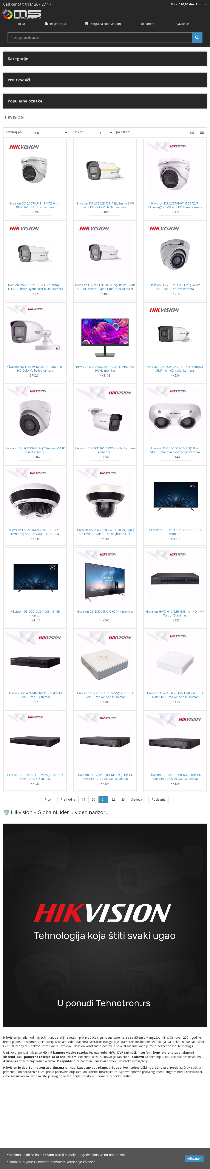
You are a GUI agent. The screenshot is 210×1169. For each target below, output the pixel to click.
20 (93, 799)
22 (113, 799)
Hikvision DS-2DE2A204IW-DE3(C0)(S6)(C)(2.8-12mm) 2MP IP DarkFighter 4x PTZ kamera (105, 534)
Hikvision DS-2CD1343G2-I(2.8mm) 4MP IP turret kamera (35, 450)
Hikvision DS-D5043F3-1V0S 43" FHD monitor (175, 532)
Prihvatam (194, 1158)
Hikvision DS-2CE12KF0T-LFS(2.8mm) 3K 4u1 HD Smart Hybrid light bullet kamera (35, 287)
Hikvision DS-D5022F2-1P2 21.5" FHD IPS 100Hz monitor (105, 368)
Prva (48, 799)
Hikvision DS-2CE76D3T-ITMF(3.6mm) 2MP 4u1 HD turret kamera (175, 287)
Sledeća (136, 799)
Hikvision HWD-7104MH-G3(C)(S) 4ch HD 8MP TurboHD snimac (34, 695)
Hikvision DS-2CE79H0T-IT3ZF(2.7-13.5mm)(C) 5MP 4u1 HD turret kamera (174, 205)
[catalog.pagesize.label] (103, 132)
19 (83, 799)
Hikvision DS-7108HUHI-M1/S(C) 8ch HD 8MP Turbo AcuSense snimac (105, 695)
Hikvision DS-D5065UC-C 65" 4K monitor (105, 611)
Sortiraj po (14, 132)
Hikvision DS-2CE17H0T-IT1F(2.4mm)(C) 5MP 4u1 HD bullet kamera (175, 368)
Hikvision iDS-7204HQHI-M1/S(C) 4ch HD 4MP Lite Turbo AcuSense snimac (105, 777)
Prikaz (78, 132)
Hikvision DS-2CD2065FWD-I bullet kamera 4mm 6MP (105, 450)
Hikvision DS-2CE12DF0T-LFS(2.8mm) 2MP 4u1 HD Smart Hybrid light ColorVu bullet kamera (105, 289)
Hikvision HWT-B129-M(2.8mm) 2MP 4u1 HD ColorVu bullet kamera (35, 368)
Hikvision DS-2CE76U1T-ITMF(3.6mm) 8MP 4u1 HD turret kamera (35, 205)
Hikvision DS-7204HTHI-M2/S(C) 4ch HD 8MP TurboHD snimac (35, 777)
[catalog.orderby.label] (47, 132)
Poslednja (158, 799)
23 (123, 799)
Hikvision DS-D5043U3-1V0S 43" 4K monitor (35, 613)
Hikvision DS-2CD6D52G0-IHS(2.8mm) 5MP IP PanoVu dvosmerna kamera (175, 450)
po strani (123, 132)
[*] (201, 4)
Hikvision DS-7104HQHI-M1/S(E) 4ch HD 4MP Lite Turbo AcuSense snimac (175, 695)
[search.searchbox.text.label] (103, 37)
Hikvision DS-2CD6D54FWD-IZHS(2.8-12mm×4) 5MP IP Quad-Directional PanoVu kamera (35, 534)
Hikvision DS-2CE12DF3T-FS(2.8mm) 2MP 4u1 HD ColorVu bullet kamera (105, 205)
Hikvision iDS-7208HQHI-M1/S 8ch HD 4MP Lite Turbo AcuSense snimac (174, 777)
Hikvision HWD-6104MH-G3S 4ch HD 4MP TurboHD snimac (175, 613)
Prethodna (68, 799)
